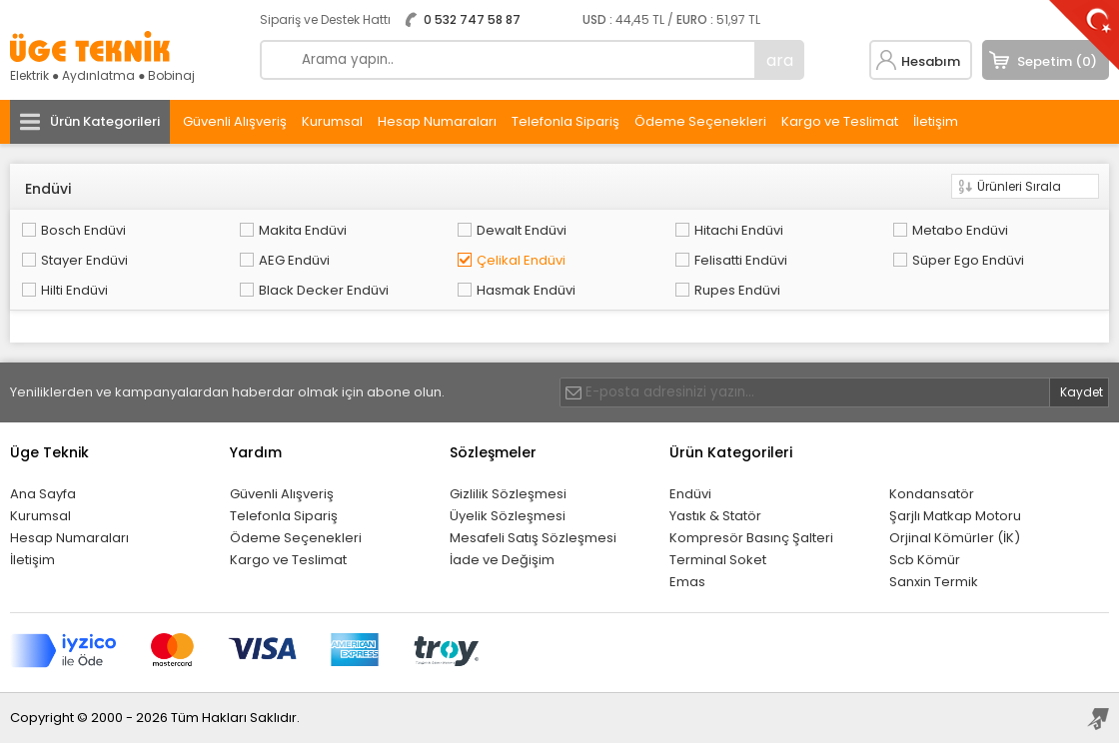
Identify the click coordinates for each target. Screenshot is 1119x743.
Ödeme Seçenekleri (700, 121)
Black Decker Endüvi (324, 290)
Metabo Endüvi (960, 230)
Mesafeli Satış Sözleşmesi (533, 537)
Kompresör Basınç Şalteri (751, 537)
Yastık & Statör (715, 515)
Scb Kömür (924, 559)
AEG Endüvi (294, 260)
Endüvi (690, 493)
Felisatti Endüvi (740, 260)
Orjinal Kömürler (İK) (954, 537)
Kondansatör (931, 493)
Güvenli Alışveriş (235, 121)
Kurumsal (332, 121)
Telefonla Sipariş (565, 121)
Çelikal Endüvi (521, 260)
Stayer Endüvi (84, 260)
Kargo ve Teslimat (839, 121)
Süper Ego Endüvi (968, 260)
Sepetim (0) (1057, 61)
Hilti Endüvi (74, 290)
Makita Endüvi (303, 230)
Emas (687, 581)
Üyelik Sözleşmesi (507, 515)
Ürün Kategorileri (105, 121)
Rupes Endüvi (737, 290)
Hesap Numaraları (437, 121)
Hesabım (930, 61)
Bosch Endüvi (83, 230)
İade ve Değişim (502, 559)
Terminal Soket (717, 559)
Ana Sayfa (43, 493)
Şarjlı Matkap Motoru (955, 515)
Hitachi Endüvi (738, 230)
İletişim (935, 121)
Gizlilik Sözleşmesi (508, 493)
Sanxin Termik (933, 581)
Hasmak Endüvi (526, 290)
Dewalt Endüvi (521, 230)
